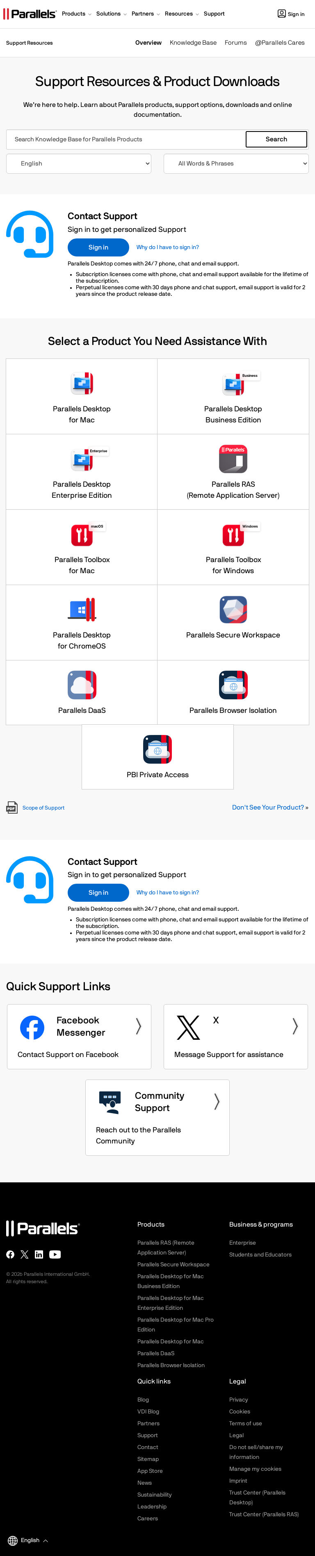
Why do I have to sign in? (168, 247)
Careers (147, 1519)
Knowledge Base (193, 43)
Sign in (291, 14)
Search (276, 139)
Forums (236, 43)
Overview (148, 43)
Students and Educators (260, 1255)
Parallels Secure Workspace (173, 1265)
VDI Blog (148, 1412)
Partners (148, 1424)
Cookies (239, 1412)
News (144, 1483)
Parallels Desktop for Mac (170, 1342)
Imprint (238, 1481)
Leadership (152, 1507)
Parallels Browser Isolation (171, 1365)
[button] (77, 14)
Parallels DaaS (155, 1353)
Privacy (238, 1400)
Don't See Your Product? (268, 807)
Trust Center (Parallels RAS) (264, 1514)
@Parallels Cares (280, 43)
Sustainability (154, 1495)
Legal (236, 1435)
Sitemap (148, 1459)
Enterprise (242, 1243)
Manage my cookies (255, 1469)
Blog (143, 1400)
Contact (147, 1447)
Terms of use (245, 1424)
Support (147, 1435)
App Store (150, 1471)
